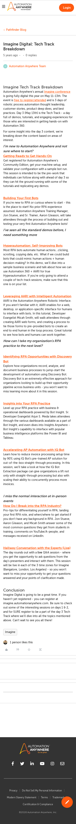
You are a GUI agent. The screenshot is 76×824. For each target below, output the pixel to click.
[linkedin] (32, 764)
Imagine (10, 632)
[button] (3, 7)
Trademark (58, 797)
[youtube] (42, 764)
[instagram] (52, 764)
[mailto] (62, 764)
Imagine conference (57, 91)
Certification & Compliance (38, 804)
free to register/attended (30, 100)
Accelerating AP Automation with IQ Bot (33, 450)
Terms (44, 797)
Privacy (13, 790)
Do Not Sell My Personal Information (42, 790)
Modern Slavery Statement (21, 797)
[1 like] (18, 642)
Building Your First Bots (20, 198)
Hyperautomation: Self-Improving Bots (32, 245)
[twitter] (22, 764)
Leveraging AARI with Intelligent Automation (37, 296)
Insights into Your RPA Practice (26, 403)
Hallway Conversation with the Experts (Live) (37, 548)
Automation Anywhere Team (27, 66)
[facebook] (12, 764)
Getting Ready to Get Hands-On (27, 156)
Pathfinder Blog (16, 29)
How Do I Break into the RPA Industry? (32, 506)
